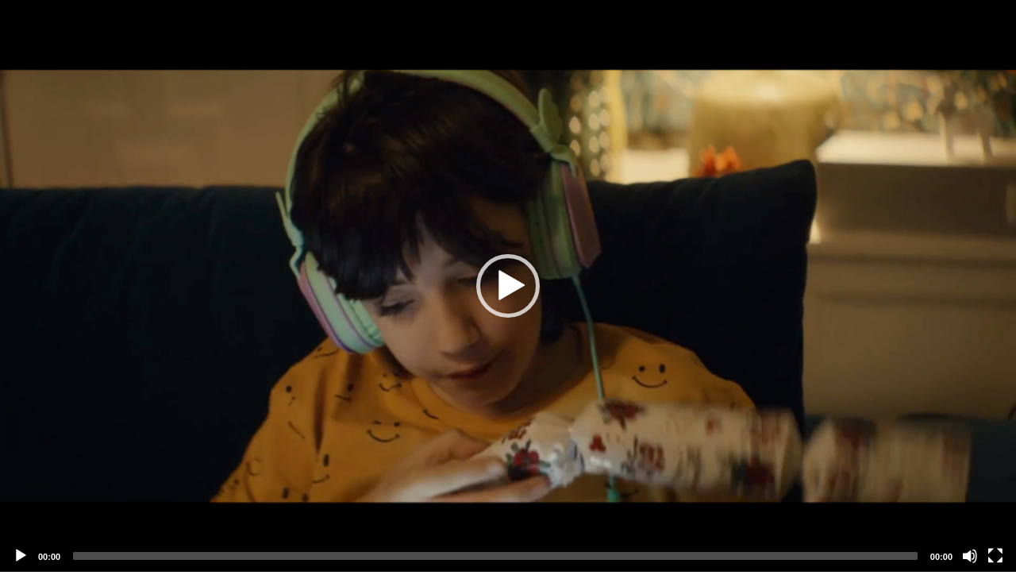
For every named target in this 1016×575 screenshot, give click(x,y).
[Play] (21, 556)
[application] (508, 286)
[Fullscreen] (995, 556)
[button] (508, 286)
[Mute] (970, 556)
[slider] (495, 556)
